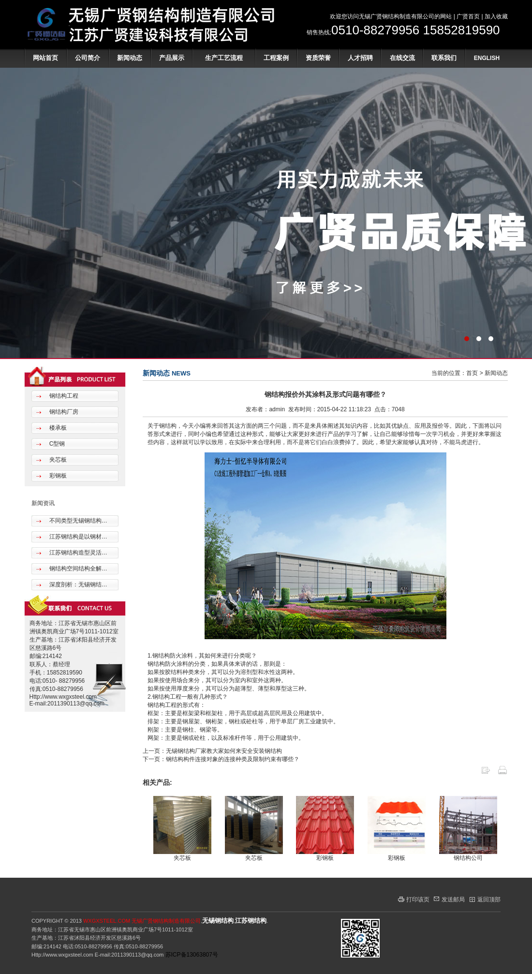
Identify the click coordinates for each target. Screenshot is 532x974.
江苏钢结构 (250, 920)
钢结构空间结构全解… (77, 568)
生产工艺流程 (224, 57)
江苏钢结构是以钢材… (77, 536)
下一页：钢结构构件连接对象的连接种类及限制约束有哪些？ (221, 759)
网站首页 (45, 57)
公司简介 (87, 57)
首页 (472, 373)
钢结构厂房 (62, 411)
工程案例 (276, 57)
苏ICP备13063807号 (191, 954)
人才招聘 (360, 57)
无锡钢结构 (218, 920)
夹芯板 (56, 459)
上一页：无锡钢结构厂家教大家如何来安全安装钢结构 (212, 751)
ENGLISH (487, 58)
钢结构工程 (62, 395)
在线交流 (402, 57)
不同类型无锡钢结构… (77, 520)
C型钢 (56, 443)
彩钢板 (56, 475)
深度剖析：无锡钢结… (77, 584)
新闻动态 (129, 57)
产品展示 (171, 57)
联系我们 (444, 57)
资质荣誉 (318, 57)
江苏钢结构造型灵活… (77, 552)
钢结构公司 (468, 857)
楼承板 (56, 427)
